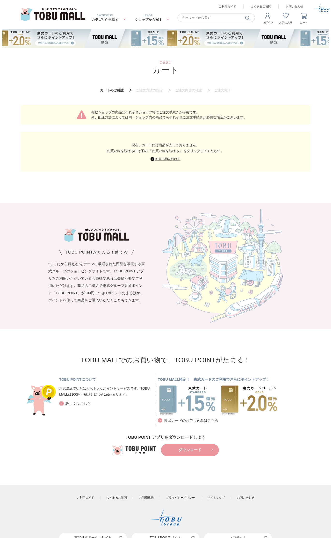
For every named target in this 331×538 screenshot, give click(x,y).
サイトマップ (216, 497)
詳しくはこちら (78, 403)
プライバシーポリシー (180, 497)
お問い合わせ (294, 6)
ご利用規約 (146, 497)
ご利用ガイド (227, 6)
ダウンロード (189, 450)
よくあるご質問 (261, 6)
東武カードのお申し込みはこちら (191, 420)
